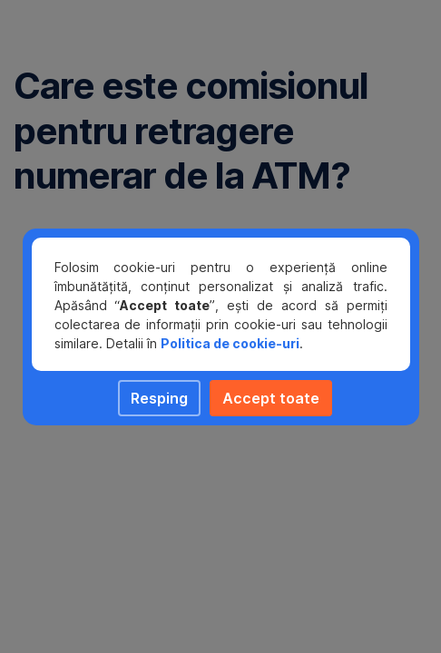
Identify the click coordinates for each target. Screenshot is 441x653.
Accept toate (270, 398)
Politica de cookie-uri (230, 343)
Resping (159, 398)
